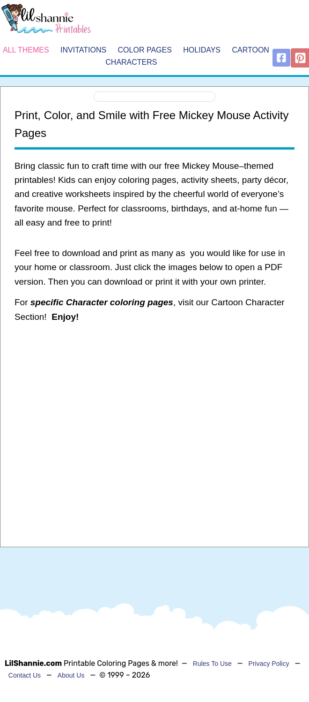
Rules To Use (212, 663)
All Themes (26, 50)
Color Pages (145, 50)
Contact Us (24, 675)
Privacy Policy (269, 663)
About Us (71, 675)
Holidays (202, 50)
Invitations (83, 50)
